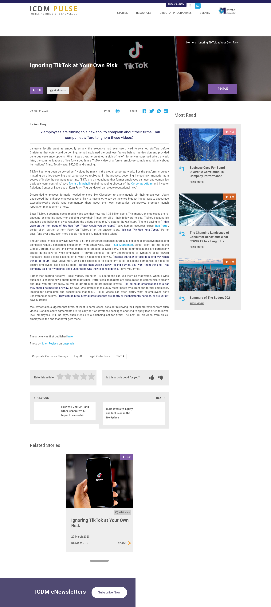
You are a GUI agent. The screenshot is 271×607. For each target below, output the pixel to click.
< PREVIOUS (41, 397)
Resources (143, 12)
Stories (122, 12)
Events (205, 12)
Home (190, 42)
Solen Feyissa (49, 343)
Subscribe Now (176, 4)
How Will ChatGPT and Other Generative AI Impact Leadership (75, 411)
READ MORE (79, 542)
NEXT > (160, 397)
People (223, 88)
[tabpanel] (99, 503)
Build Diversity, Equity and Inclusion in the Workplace (119, 413)
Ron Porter (161, 225)
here (70, 336)
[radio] (60, 377)
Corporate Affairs (142, 183)
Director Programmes (175, 12)
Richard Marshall (79, 183)
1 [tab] (92, 562)
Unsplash (68, 343)
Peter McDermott (122, 244)
